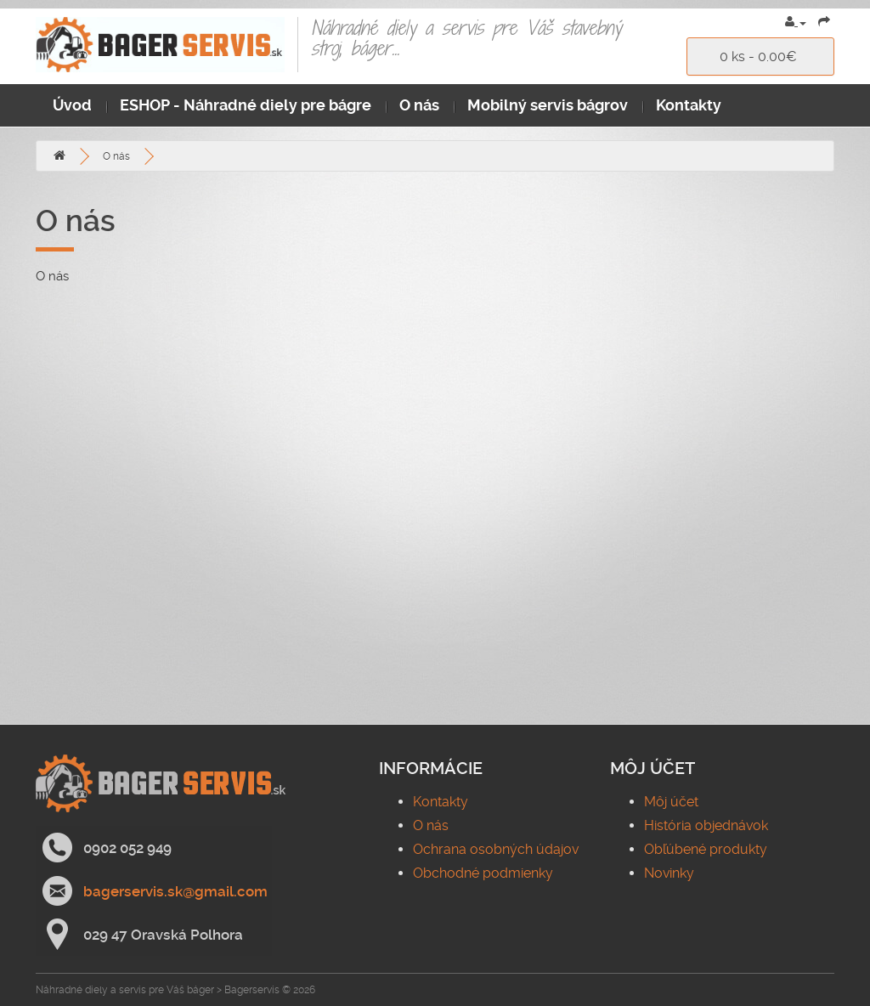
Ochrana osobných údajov (496, 849)
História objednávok (706, 825)
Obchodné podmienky (483, 873)
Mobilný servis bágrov (547, 105)
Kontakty (688, 105)
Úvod (72, 105)
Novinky (669, 873)
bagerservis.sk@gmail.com (175, 891)
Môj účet (671, 802)
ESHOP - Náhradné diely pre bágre (245, 105)
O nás (419, 105)
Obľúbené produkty (705, 849)
